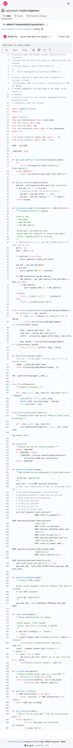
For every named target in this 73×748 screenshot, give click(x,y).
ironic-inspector (30, 10)
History (24, 50)
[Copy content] (39, 50)
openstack (12, 10)
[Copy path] (42, 29)
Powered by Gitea (16, 741)
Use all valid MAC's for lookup (33, 36)
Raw (6, 50)
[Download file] (33, 50)
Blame (15, 50)
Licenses (40, 745)
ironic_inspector (24, 29)
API (47, 745)
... (49, 36)
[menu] (29, 745)
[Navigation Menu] (69, 3)
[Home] (5, 3)
